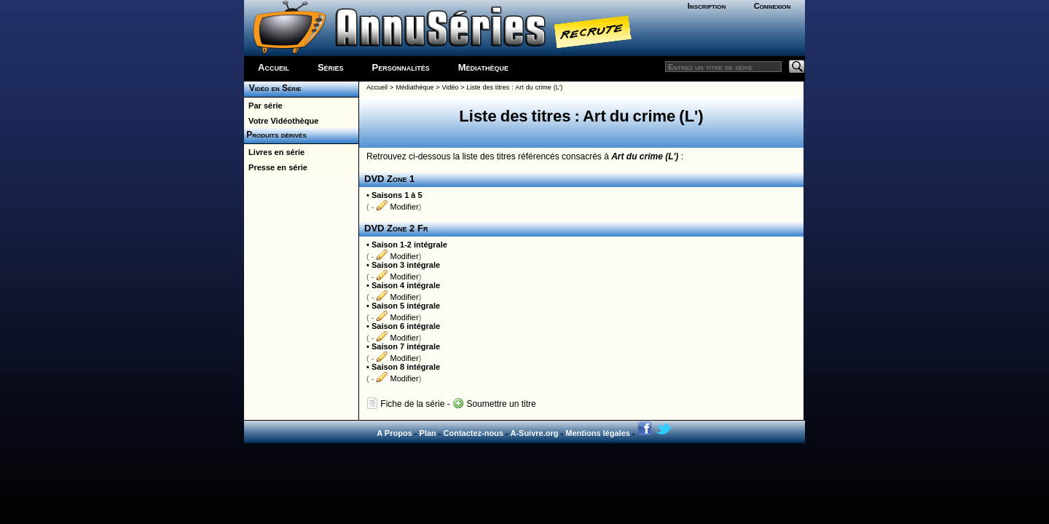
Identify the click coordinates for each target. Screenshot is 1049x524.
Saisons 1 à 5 (397, 195)
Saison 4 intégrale (406, 285)
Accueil (273, 67)
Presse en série (275, 167)
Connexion (772, 5)
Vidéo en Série (273, 88)
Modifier (397, 206)
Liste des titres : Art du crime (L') (514, 87)
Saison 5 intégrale (406, 305)
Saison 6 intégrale (406, 326)
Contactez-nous (474, 433)
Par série (263, 105)
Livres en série (274, 152)
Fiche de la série (405, 404)
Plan (428, 433)
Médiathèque (483, 67)
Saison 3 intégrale (406, 265)
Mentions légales (597, 433)
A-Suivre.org (534, 433)
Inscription (707, 5)
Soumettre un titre (494, 404)
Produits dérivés (275, 135)
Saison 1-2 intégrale (409, 244)
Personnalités (401, 67)
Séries (331, 67)
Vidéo (449, 87)
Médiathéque (414, 87)
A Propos (394, 433)
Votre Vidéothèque (281, 120)
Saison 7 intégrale (406, 346)
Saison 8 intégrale (406, 366)
